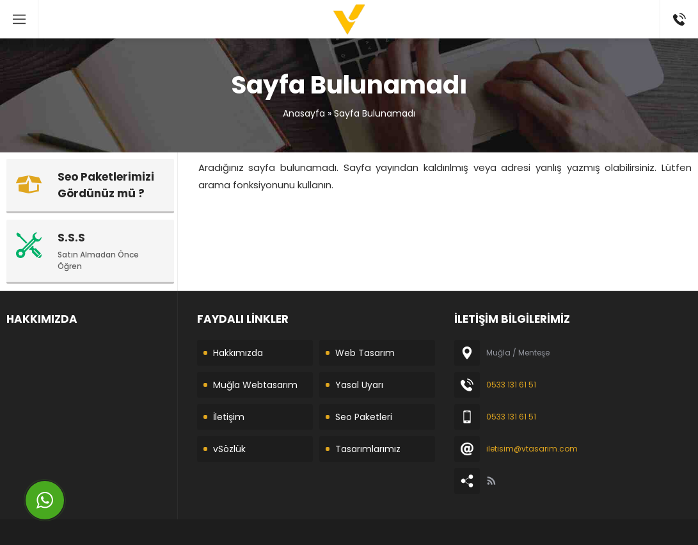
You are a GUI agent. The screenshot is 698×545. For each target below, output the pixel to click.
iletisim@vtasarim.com (532, 448)
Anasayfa (304, 113)
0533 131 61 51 (511, 384)
